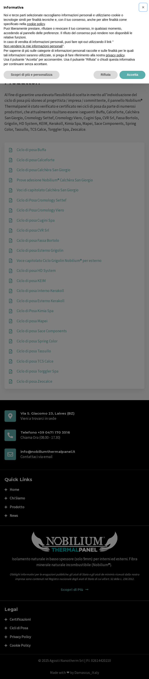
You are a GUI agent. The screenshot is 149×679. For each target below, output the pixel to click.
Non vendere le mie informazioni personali (33, 46)
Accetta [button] (132, 74)
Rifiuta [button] (106, 74)
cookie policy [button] (36, 24)
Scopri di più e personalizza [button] (31, 74)
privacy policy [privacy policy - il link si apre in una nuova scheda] (115, 55)
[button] (143, 7)
